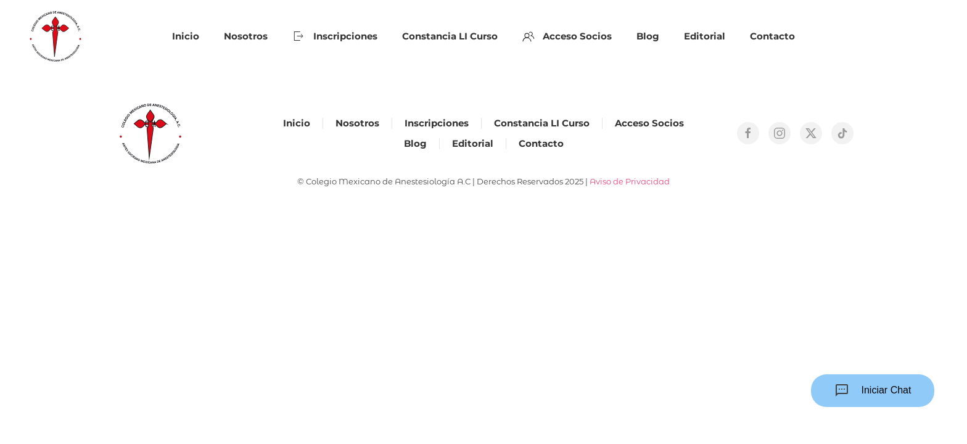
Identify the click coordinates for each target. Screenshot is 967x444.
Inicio (185, 36)
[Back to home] (55, 36)
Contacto (772, 36)
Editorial (704, 36)
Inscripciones (334, 36)
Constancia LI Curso (450, 36)
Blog (647, 36)
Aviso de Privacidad (630, 181)
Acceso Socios (567, 36)
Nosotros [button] (246, 36)
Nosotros (357, 123)
